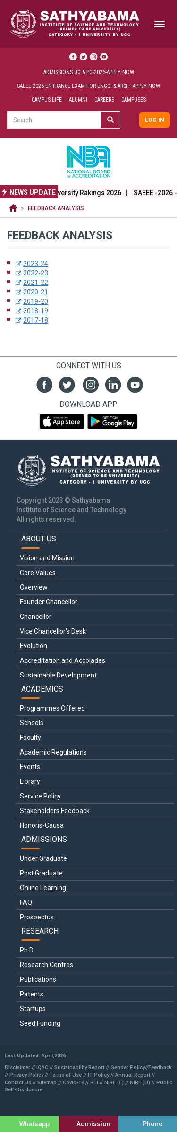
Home (13, 208)
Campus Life (47, 99)
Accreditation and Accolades (62, 660)
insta (88, 383)
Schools (31, 723)
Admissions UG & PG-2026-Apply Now (88, 72)
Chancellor (35, 616)
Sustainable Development (58, 675)
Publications (38, 979)
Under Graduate (43, 858)
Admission (93, 1124)
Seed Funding (40, 1023)
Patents (31, 994)
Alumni (78, 99)
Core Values (38, 572)
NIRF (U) (140, 1083)
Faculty (30, 737)
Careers (104, 99)
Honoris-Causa (42, 825)
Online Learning (43, 888)
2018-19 (35, 311)
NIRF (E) (114, 1083)
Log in (154, 120)
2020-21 (35, 292)
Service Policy (40, 796)
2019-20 (35, 301)
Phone (152, 1124)
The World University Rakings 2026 (78, 193)
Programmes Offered (52, 708)
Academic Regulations (53, 752)
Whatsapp (34, 1124)
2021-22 (35, 282)
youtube (133, 383)
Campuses (133, 99)
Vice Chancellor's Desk (53, 631)
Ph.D (27, 950)
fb (43, 383)
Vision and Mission (47, 558)
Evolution (33, 646)
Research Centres (46, 965)
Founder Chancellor (48, 602)
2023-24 (35, 263)
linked (111, 383)
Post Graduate (41, 873)
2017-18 (35, 320)
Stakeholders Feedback (55, 811)
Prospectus (37, 917)
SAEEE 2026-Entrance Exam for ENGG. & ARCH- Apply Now (88, 86)
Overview (34, 587)
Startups (33, 1008)
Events (30, 767)
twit (65, 383)
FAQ (26, 902)
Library (30, 781)
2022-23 (35, 273)
